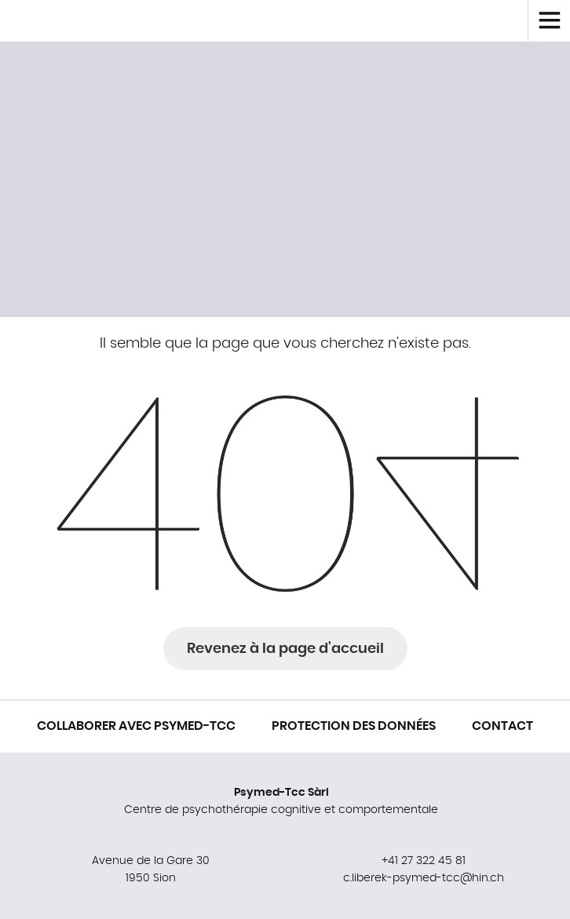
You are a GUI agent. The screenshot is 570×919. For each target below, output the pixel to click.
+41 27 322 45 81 (424, 860)
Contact (502, 726)
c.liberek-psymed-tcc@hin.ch (423, 878)
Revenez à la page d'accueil (285, 649)
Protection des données (354, 726)
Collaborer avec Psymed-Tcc (136, 726)
